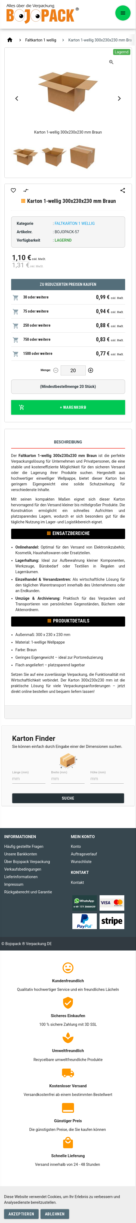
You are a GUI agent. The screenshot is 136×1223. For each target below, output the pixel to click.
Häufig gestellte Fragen (24, 846)
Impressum (13, 884)
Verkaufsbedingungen (22, 869)
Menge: (46, 370)
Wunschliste (81, 861)
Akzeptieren (21, 1214)
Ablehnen (55, 1214)
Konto (76, 846)
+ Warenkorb (52, 407)
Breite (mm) (59, 772)
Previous (17, 98)
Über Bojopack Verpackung (27, 861)
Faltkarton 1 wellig (40, 40)
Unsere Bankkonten (20, 854)
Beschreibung (68, 442)
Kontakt (77, 882)
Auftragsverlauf (84, 854)
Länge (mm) (20, 772)
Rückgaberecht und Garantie (28, 892)
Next (119, 98)
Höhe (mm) (98, 772)
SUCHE (68, 798)
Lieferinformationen (21, 877)
